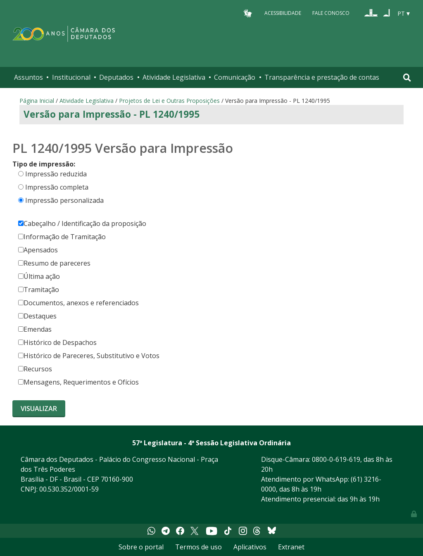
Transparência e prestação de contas (321, 77)
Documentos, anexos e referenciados (78, 302)
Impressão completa (56, 187)
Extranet (291, 546)
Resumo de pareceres (54, 263)
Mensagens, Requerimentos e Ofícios (78, 382)
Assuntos (28, 77)
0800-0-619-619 (336, 459)
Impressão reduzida (56, 173)
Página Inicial (36, 101)
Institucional (71, 77)
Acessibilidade (282, 13)
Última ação (39, 276)
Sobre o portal (141, 546)
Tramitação (38, 289)
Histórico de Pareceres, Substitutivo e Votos (88, 355)
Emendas (35, 329)
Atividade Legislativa (174, 77)
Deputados (116, 77)
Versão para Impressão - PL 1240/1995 (112, 114)
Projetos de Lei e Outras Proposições (169, 101)
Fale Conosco (330, 13)
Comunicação (234, 77)
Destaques (37, 316)
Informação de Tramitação (62, 236)
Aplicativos (249, 546)
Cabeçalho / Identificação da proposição (82, 223)
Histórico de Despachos (57, 342)
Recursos (35, 368)
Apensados (38, 249)
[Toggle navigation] (407, 77)
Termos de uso (198, 546)
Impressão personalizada (64, 200)
